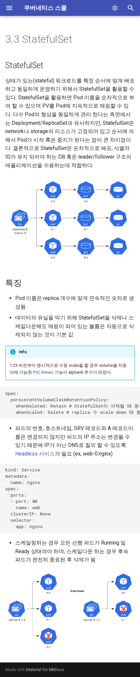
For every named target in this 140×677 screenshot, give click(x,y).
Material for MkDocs (45, 669)
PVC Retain (43, 372)
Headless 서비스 (35, 454)
